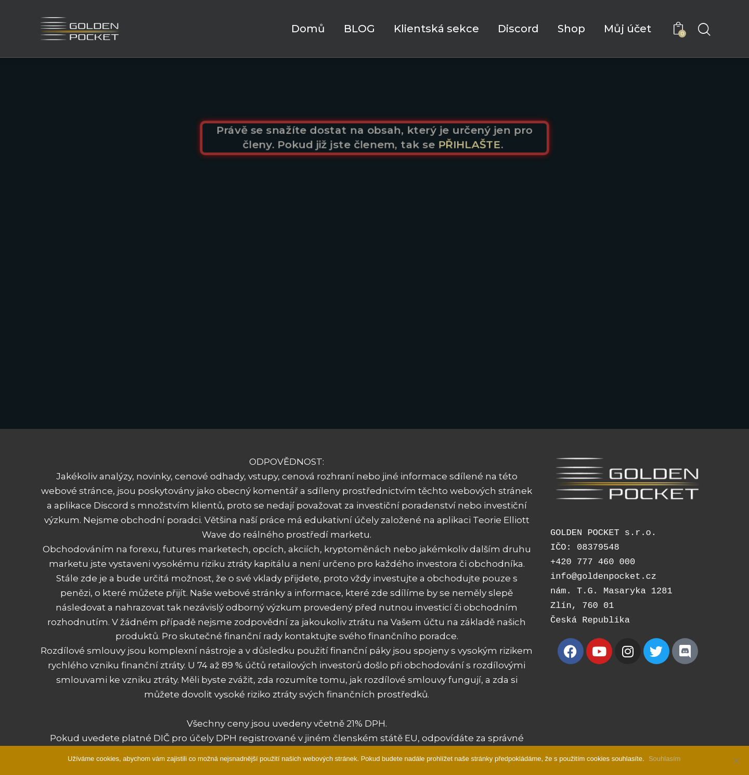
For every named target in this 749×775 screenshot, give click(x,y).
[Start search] (703, 30)
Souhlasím (665, 759)
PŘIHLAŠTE (474, 144)
